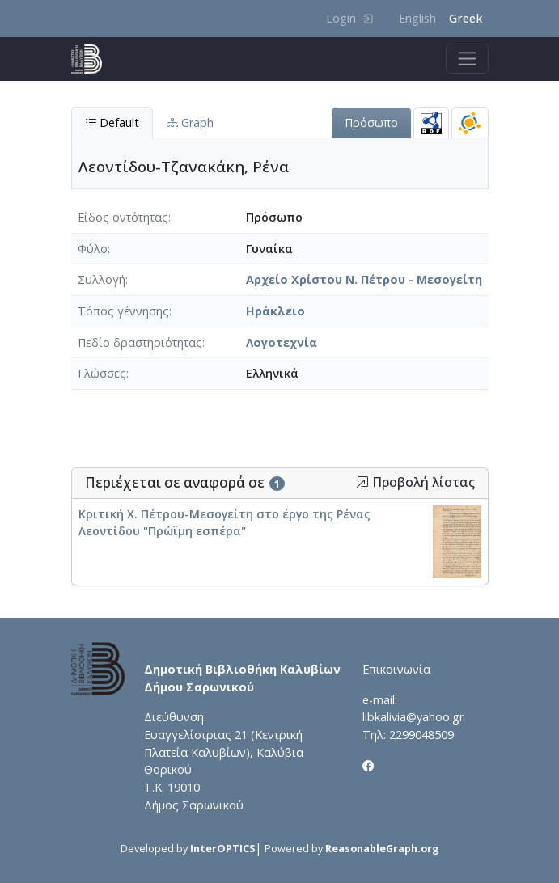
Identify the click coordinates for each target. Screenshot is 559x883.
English (417, 18)
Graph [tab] (190, 122)
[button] (362, 482)
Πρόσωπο (371, 122)
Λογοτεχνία (281, 342)
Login (349, 18)
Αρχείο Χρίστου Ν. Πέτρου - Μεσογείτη (364, 279)
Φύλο (93, 248)
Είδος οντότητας (123, 217)
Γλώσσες (102, 373)
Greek (465, 18)
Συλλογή (101, 279)
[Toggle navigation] (467, 59)
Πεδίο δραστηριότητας (140, 342)
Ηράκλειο (275, 311)
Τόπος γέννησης (123, 311)
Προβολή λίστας (415, 482)
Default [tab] (112, 122)
